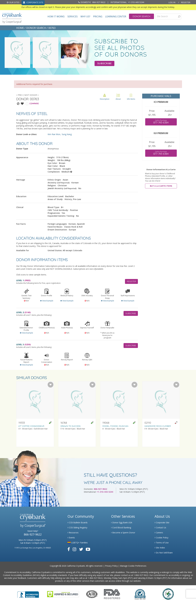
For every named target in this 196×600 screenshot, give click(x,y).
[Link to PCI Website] (168, 593)
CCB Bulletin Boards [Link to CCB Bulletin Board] (77, 522)
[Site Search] (168, 16)
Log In (171, 2)
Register (185, 2)
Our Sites (13, 2)
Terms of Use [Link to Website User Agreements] (162, 542)
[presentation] (179, 16)
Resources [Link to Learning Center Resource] (72, 532)
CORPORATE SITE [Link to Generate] (33, 2)
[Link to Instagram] (74, 549)
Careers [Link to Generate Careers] (159, 532)
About (118, 97)
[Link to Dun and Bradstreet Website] (140, 593)
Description (104, 97)
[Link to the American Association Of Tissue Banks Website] (91, 593)
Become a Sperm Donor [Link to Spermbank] (123, 532)
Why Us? (85, 16)
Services (72, 16)
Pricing (97, 16)
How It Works (56, 16)
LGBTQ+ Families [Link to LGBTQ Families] (77, 542)
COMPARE (34, 103)
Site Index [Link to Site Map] (160, 547)
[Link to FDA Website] (112, 593)
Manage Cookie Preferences (133, 565)
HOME (20, 28)
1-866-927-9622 (141, 575)
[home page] (12, 17)
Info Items (131, 97)
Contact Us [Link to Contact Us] (160, 527)
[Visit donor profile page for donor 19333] (35, 414)
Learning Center (115, 16)
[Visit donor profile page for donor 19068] (119, 414)
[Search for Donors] (179, 16)
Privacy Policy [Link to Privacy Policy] (111, 565)
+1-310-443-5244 (127, 2)
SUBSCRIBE (130, 313)
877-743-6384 (161, 121)
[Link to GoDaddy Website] (63, 593)
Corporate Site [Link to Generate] (162, 522)
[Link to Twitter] (81, 549)
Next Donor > (31, 95)
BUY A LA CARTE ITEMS (161, 186)
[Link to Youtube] (88, 549)
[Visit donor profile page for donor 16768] (77, 414)
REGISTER (131, 281)
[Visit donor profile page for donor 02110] (161, 414)
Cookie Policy (161, 537)
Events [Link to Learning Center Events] (71, 537)
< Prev (19, 95)
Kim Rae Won (54, 134)
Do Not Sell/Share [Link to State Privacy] (164, 552)
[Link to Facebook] (68, 549)
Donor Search (141, 16)
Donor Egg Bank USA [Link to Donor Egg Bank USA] (121, 522)
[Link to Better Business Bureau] (28, 594)
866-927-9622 (91, 2)
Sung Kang (67, 134)
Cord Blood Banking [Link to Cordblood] (121, 527)
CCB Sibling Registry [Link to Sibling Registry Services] (77, 527)
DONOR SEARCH (36, 28)
